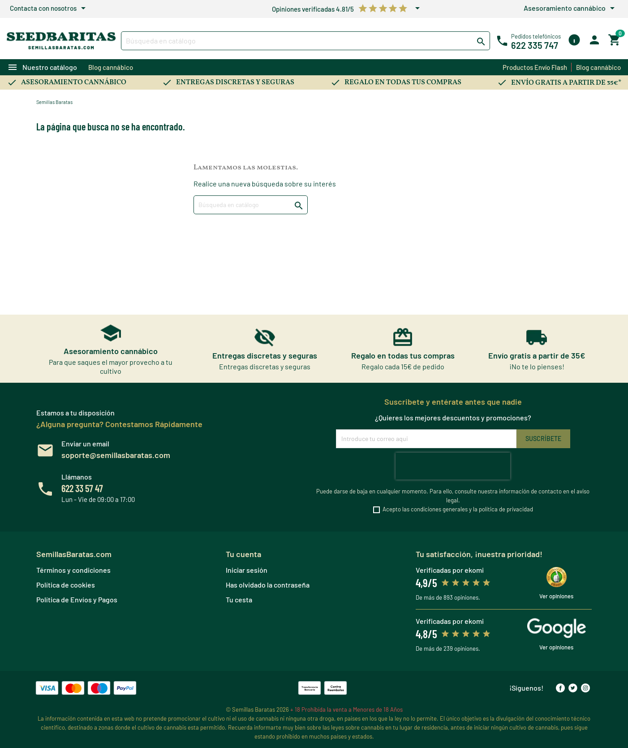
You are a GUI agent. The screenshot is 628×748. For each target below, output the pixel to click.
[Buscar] (305, 40)
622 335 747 (534, 45)
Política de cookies (65, 584)
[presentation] (453, 466)
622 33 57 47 (82, 488)
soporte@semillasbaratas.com (115, 455)
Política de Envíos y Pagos (76, 599)
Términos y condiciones (73, 570)
